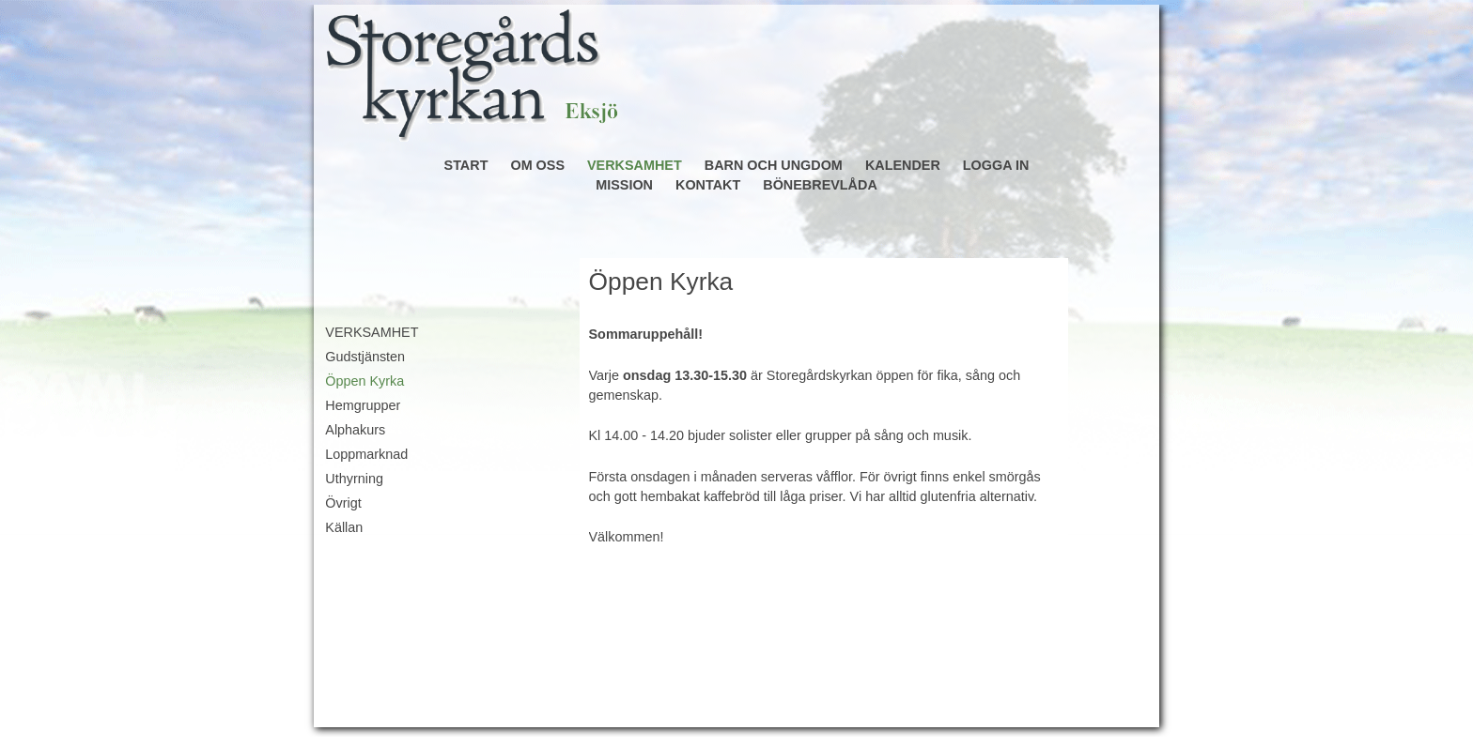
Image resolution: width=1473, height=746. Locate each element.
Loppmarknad (366, 454)
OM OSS (537, 165)
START (466, 165)
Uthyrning (354, 478)
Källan (344, 527)
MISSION (624, 184)
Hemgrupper (362, 405)
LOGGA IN (996, 165)
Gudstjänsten (365, 356)
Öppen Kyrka (364, 380)
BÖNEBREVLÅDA (820, 184)
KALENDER (902, 165)
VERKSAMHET (634, 165)
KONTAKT (707, 184)
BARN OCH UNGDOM (774, 165)
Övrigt (343, 502)
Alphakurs (355, 429)
